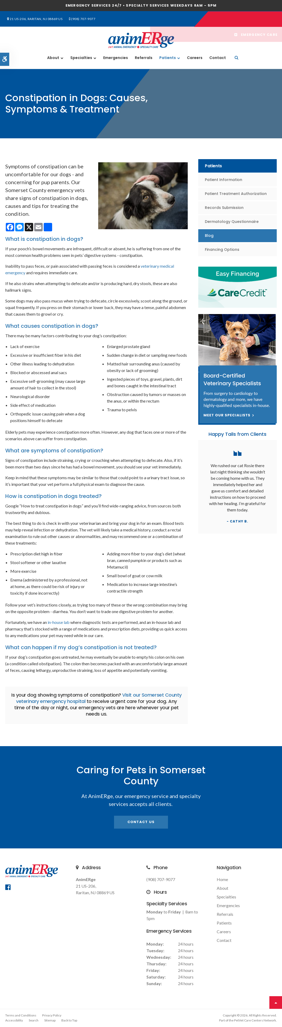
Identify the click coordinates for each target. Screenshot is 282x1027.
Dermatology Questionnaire (232, 221)
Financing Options (222, 249)
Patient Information (223, 179)
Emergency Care (255, 19)
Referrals (143, 57)
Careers (194, 57)
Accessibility (14, 1020)
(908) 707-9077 (78, 19)
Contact (217, 57)
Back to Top (69, 1020)
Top (275, 1002)
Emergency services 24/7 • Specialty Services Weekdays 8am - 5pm (141, 5)
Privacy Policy (51, 1015)
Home (222, 879)
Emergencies (115, 57)
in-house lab (59, 622)
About (53, 57)
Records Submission (224, 207)
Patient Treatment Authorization (236, 193)
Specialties (81, 57)
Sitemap (50, 1020)
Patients (167, 57)
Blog (209, 235)
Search (33, 1020)
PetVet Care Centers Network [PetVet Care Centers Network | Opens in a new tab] (255, 1020)
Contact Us (141, 821)
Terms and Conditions (20, 1015)
